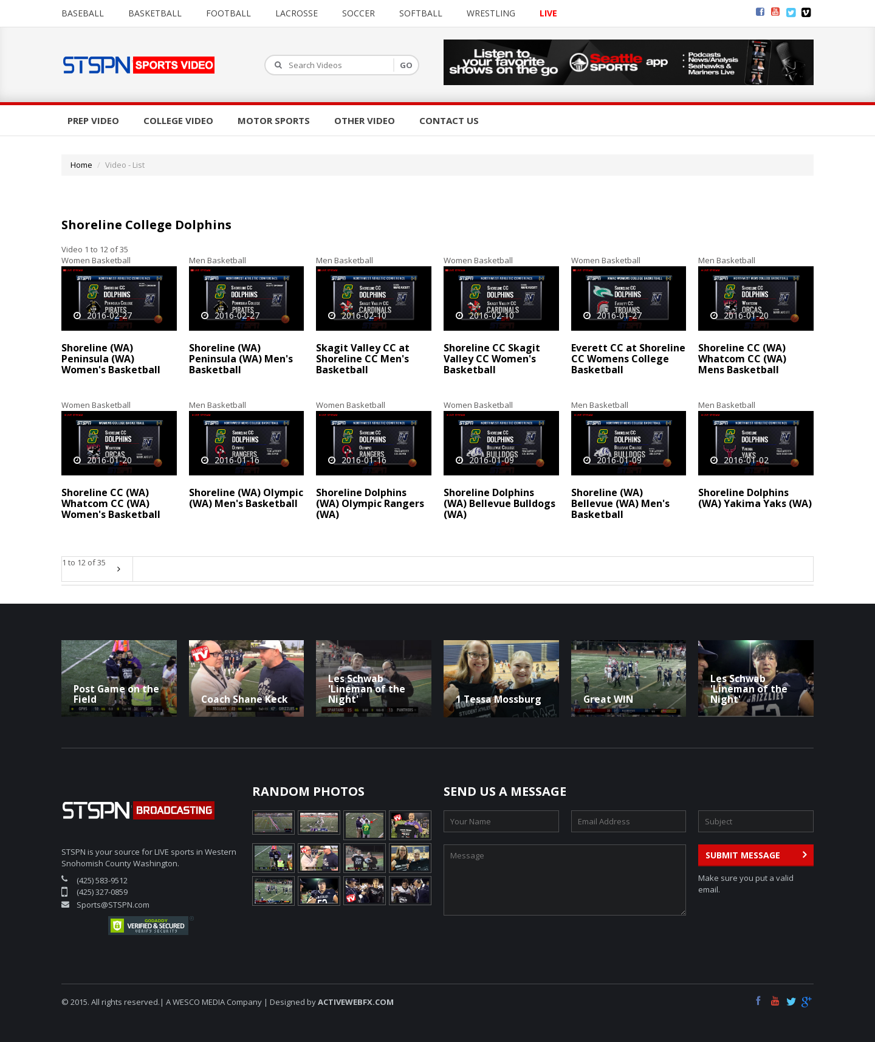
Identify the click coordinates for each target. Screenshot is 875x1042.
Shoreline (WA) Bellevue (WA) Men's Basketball (620, 503)
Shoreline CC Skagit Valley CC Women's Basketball (492, 358)
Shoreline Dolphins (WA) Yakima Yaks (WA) (755, 498)
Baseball (82, 13)
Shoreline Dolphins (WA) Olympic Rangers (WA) (370, 503)
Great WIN (608, 699)
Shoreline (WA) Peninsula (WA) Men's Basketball (241, 358)
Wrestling (491, 13)
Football (228, 13)
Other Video (364, 120)
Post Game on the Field (116, 694)
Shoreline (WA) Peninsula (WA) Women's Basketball (110, 358)
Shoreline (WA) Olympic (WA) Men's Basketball (246, 498)
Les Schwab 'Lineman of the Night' (366, 689)
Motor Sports (274, 120)
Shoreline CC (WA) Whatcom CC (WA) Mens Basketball (742, 358)
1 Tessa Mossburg (498, 699)
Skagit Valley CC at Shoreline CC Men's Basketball (363, 358)
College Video (178, 120)
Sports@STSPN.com (113, 904)
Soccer (358, 13)
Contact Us (449, 120)
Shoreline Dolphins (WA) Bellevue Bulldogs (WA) (499, 503)
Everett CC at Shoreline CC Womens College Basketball (628, 358)
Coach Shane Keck (244, 699)
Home (81, 164)
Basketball (155, 13)
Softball (420, 13)
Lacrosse (296, 13)
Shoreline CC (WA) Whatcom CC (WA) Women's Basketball (110, 503)
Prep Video (93, 120)
